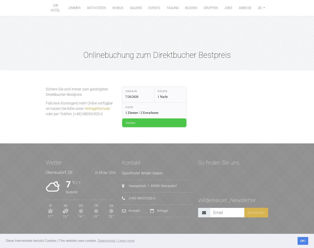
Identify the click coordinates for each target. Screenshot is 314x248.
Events (154, 8)
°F (79, 183)
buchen (191, 8)
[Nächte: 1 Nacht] (170, 94)
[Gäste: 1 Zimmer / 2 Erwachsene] (154, 110)
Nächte (162, 91)
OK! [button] (302, 240)
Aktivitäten (96, 8)
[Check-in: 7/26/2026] (138, 94)
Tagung (173, 8)
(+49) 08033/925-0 (138, 198)
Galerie (136, 8)
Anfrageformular (97, 108)
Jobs (228, 8)
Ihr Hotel (55, 8)
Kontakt (131, 211)
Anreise (245, 8)
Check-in (131, 91)
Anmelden (256, 212)
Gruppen (211, 8)
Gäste (129, 107)
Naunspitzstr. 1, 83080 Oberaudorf (149, 186)
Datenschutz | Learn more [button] (116, 240)
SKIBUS (117, 8)
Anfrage (159, 211)
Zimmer (74, 8)
